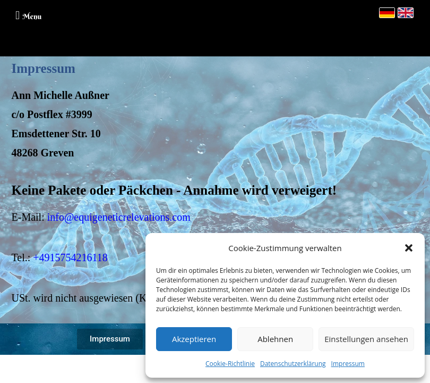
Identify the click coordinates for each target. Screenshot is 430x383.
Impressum (348, 363)
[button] (408, 248)
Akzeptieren (194, 339)
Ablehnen (275, 339)
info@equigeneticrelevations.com (119, 217)
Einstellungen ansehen (366, 339)
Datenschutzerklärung (293, 363)
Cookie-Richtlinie (230, 363)
